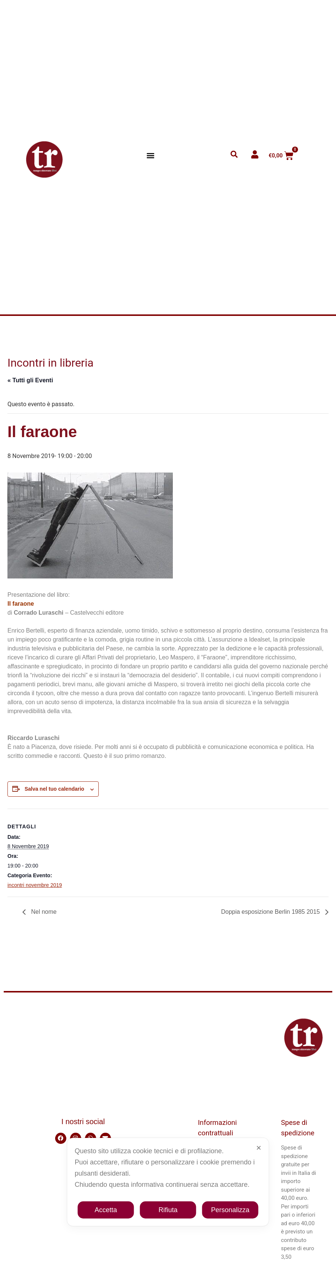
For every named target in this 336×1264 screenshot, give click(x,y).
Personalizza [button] (230, 1210)
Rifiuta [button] (167, 1210)
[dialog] (168, 1182)
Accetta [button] (106, 1210)
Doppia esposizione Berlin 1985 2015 (271, 912)
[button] (151, 156)
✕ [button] (258, 1148)
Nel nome (43, 912)
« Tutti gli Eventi (30, 380)
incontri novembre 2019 (34, 885)
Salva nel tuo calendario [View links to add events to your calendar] (54, 789)
